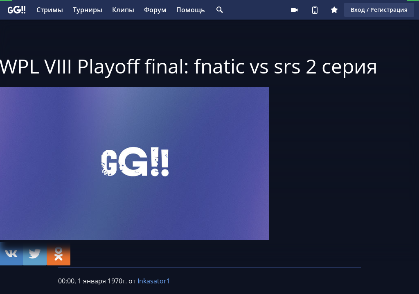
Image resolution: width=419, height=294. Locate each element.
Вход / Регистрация (379, 9)
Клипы (123, 9)
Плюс (334, 9)
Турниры (87, 9)
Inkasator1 (153, 280)
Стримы (49, 9)
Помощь (190, 9)
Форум (155, 9)
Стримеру (294, 9)
